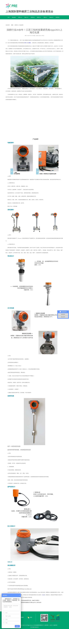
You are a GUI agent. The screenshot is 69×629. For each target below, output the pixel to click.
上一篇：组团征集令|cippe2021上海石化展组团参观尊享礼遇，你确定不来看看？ (23, 600)
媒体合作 (51, 17)
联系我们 (58, 17)
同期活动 (33, 17)
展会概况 (14, 17)
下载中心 (45, 17)
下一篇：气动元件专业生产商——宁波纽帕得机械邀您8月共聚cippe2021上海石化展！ (24, 602)
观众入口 (26, 17)
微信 (29, 617)
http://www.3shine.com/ (26, 589)
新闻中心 (39, 17)
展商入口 (20, 17)
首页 (9, 17)
